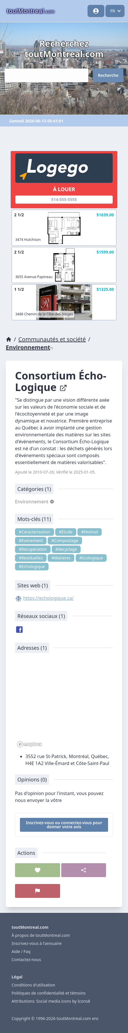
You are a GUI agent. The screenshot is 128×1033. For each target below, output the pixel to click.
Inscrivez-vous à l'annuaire (37, 943)
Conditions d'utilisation (33, 985)
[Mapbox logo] (29, 744)
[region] (64, 703)
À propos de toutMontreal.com (41, 935)
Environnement (29, 347)
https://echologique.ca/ (48, 598)
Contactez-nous (26, 959)
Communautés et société (52, 339)
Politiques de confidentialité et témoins (49, 993)
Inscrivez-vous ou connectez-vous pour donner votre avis (64, 824)
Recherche (108, 75)
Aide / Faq (21, 951)
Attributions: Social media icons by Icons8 (51, 1001)
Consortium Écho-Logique (60, 381)
